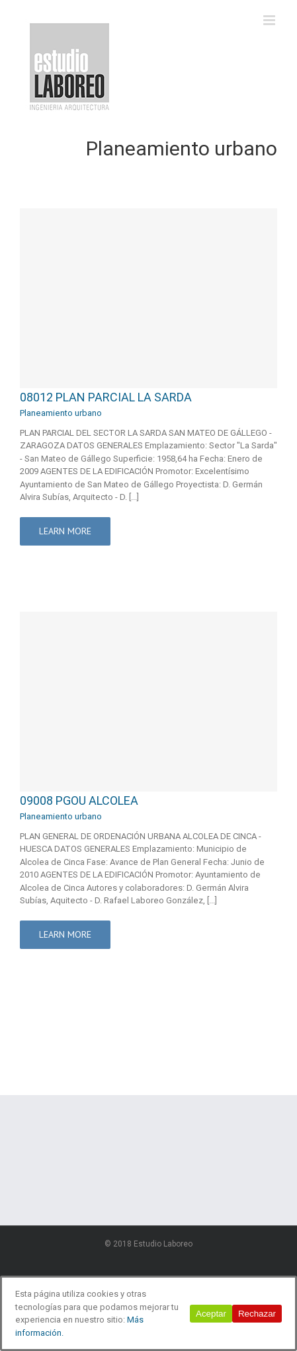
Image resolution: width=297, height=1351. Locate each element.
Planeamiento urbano (61, 413)
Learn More (65, 531)
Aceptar (211, 1314)
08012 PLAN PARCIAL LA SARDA (106, 397)
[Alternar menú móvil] (270, 20)
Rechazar (257, 1314)
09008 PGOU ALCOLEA (79, 800)
